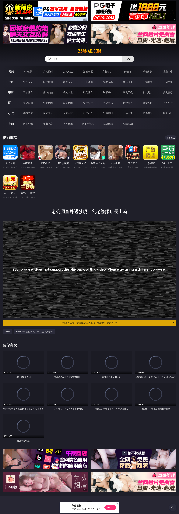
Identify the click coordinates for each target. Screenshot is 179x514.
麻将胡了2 (107, 71)
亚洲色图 (48, 102)
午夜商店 (48, 123)
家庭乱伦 (48, 113)
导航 (11, 123)
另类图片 (168, 102)
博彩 (11, 71)
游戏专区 (88, 71)
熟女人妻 (108, 82)
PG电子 (28, 71)
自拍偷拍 (48, 82)
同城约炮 (28, 123)
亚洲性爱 (28, 92)
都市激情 (28, 113)
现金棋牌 (148, 71)
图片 (11, 103)
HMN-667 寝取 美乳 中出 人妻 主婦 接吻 (34, 331)
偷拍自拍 (48, 92)
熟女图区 (148, 102)
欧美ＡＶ (68, 82)
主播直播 (148, 82)
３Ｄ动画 (88, 82)
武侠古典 (88, 113)
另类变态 (168, 92)
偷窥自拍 (28, 102)
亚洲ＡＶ (28, 82)
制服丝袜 (108, 92)
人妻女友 (68, 113)
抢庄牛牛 (168, 71)
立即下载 (110, 507)
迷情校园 (108, 113)
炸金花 (127, 71)
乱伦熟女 (148, 92)
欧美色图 (68, 102)
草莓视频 (68, 123)
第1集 (7, 331)
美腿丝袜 (108, 102)
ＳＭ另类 (168, 82)
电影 (11, 92)
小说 (11, 113)
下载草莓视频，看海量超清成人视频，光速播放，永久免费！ (118, 322)
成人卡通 (68, 92)
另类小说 (128, 113)
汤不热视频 (88, 123)
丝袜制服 (128, 82)
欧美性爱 (88, 92)
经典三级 (128, 92)
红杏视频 (108, 123)
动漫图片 (88, 102)
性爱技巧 (168, 113)
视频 (11, 82)
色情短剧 (128, 123)
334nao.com (89, 51)
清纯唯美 (128, 102)
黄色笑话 (148, 113)
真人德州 (48, 71)
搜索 (128, 58)
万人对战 (68, 71)
